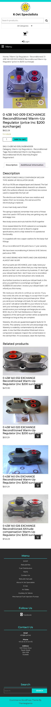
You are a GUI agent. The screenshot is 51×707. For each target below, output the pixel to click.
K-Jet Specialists (25, 14)
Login (25, 42)
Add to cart (20, 139)
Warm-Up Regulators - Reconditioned (26, 57)
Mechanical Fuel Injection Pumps (25, 588)
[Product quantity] (7, 139)
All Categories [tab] (25, 26)
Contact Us (25, 575)
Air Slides (25, 584)
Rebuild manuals (25, 577)
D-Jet (25, 581)
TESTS (25, 573)
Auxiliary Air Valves (25, 586)
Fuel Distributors (25, 571)
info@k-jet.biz (25, 641)
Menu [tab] (6, 46)
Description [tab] (11, 165)
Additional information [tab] (32, 165)
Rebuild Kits (25, 569)
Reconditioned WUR (12, 155)
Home (5, 57)
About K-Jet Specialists (25, 579)
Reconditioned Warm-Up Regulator (24, 152)
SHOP (25, 567)
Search (47, 20)
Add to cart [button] (38, 387)
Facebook (25, 613)
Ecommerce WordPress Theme (24, 700)
